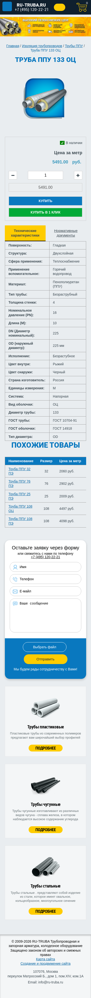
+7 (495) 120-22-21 (32, 9)
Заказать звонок (59, 7)
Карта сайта (45, 959)
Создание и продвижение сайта (45, 963)
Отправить (45, 659)
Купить (45, 201)
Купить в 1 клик (45, 212)
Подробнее (45, 748)
